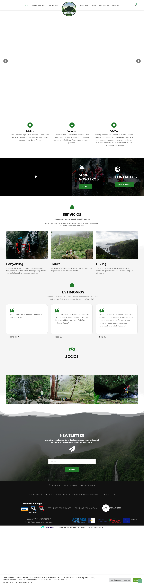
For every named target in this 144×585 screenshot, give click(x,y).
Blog (94, 5)
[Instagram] (70, 485)
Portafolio (83, 5)
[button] (85, 186)
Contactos (104, 5)
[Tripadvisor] (88, 485)
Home (26, 5)
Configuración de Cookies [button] (120, 580)
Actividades (53, 5)
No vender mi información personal (18, 582)
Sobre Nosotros (38, 5)
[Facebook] (54, 485)
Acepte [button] (137, 580)
